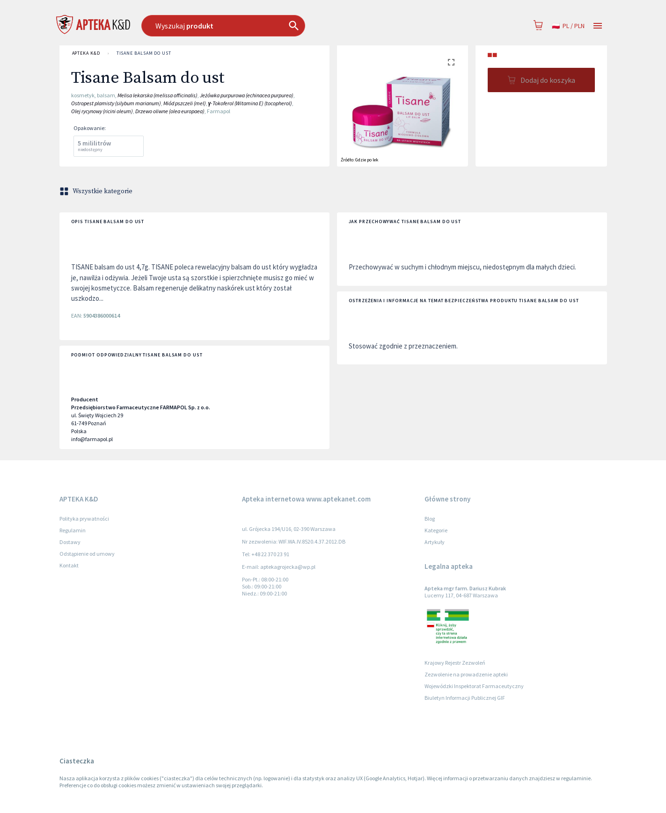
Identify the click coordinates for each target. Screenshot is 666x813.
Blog (429, 518)
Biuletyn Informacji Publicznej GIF (464, 697)
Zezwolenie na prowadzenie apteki (466, 674)
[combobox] (271, 25)
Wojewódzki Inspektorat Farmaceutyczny (474, 686)
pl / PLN (568, 25)
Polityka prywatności (84, 518)
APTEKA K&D (86, 53)
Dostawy (70, 541)
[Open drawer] (597, 25)
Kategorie (435, 530)
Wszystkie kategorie (97, 191)
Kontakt (69, 565)
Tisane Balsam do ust (144, 53)
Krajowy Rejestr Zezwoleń (454, 662)
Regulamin (72, 530)
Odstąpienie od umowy (87, 553)
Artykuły (434, 541)
